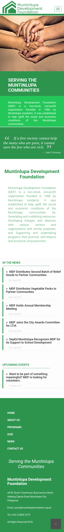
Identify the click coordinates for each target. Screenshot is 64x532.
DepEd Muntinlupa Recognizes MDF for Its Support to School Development (33, 341)
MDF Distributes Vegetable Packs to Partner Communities (31, 290)
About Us (13, 420)
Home (11, 412)
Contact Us (15, 448)
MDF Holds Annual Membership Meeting (28, 307)
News (10, 441)
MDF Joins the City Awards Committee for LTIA (33, 324)
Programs (14, 427)
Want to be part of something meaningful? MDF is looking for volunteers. (26, 377)
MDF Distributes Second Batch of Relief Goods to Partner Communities (33, 273)
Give (10, 434)
